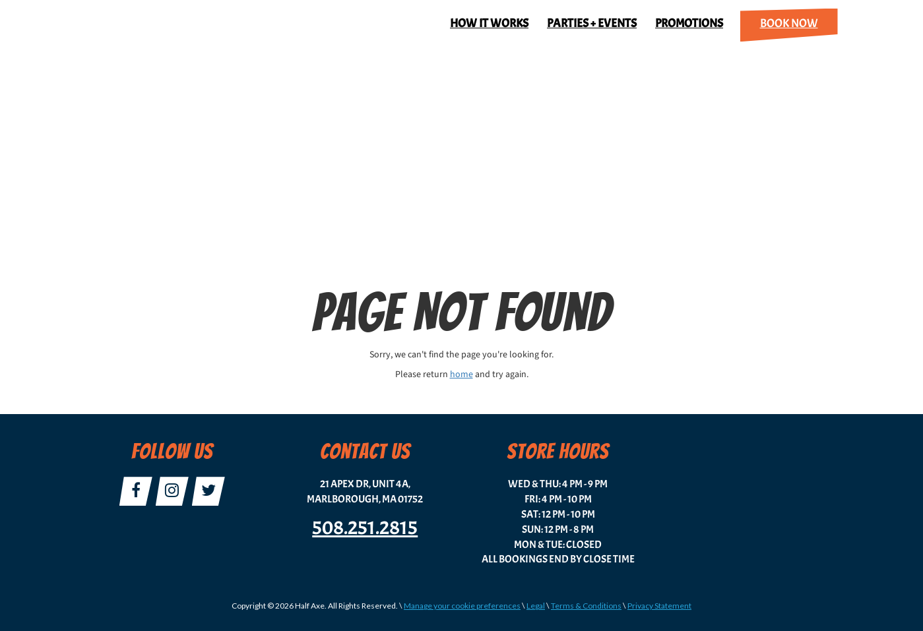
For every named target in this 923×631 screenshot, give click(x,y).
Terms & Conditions (586, 606)
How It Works (489, 23)
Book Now (789, 23)
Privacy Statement (659, 606)
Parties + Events (592, 23)
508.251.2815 (365, 527)
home (461, 374)
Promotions (689, 23)
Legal (535, 606)
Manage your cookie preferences (462, 606)
